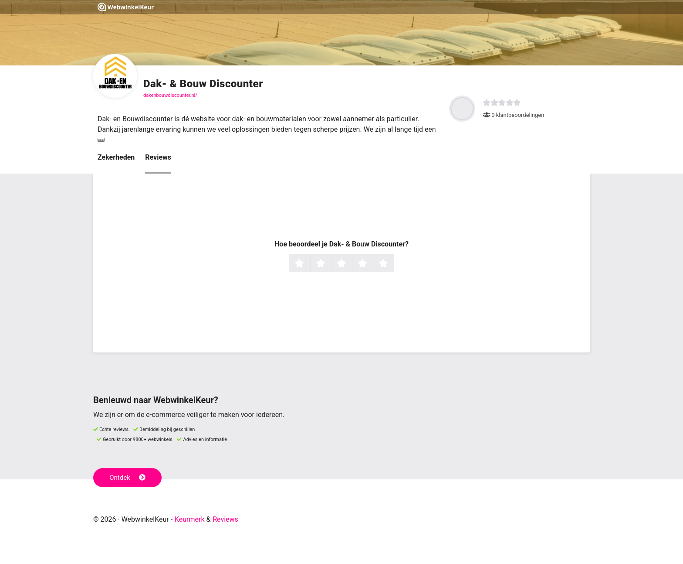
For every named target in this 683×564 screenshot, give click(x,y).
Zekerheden (116, 157)
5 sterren (393, 264)
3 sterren (351, 264)
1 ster (309, 264)
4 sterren (372, 264)
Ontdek (127, 478)
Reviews (158, 157)
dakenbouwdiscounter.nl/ (170, 95)
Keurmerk (190, 519)
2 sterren (330, 264)
